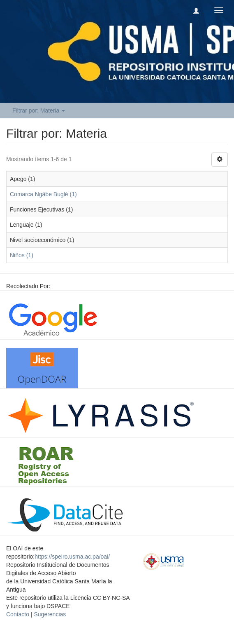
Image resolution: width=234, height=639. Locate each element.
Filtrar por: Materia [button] (38, 110)
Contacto (17, 614)
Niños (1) (21, 255)
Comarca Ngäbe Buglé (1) (43, 194)
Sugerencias (50, 614)
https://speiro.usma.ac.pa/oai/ (72, 556)
